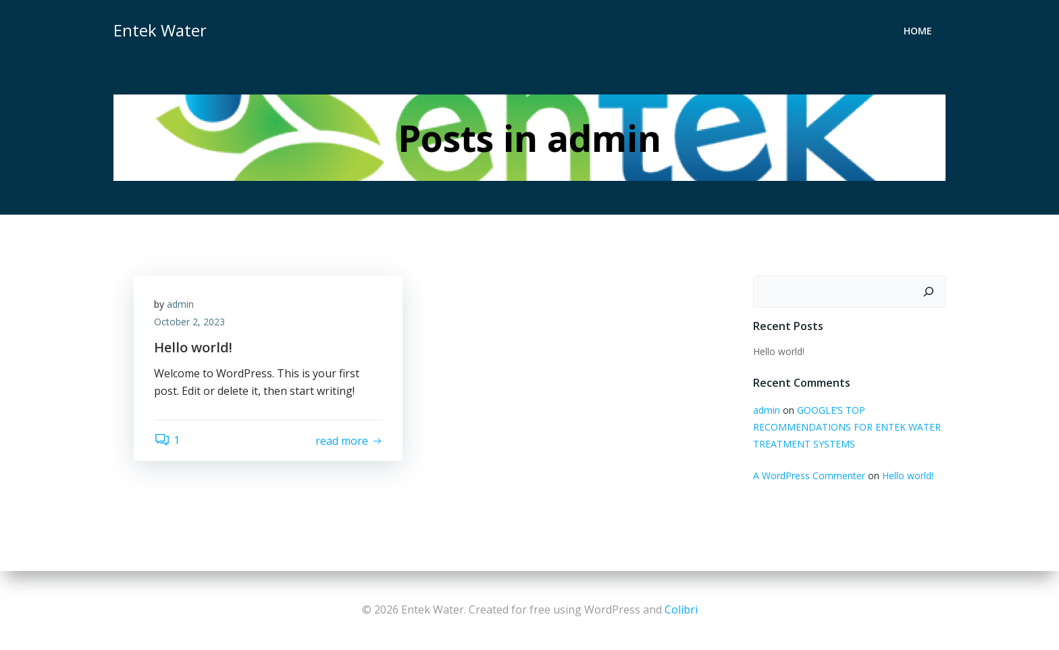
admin (180, 304)
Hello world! (778, 351)
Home (918, 30)
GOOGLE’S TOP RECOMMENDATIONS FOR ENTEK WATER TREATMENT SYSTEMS (847, 427)
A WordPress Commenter (809, 475)
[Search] (928, 291)
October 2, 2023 (189, 321)
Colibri (681, 609)
